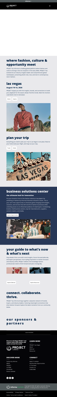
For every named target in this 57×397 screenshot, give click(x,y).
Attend (8, 99)
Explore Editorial (11, 282)
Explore (15, 99)
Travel (8, 148)
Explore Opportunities (12, 215)
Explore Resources (34, 282)
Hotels (14, 148)
